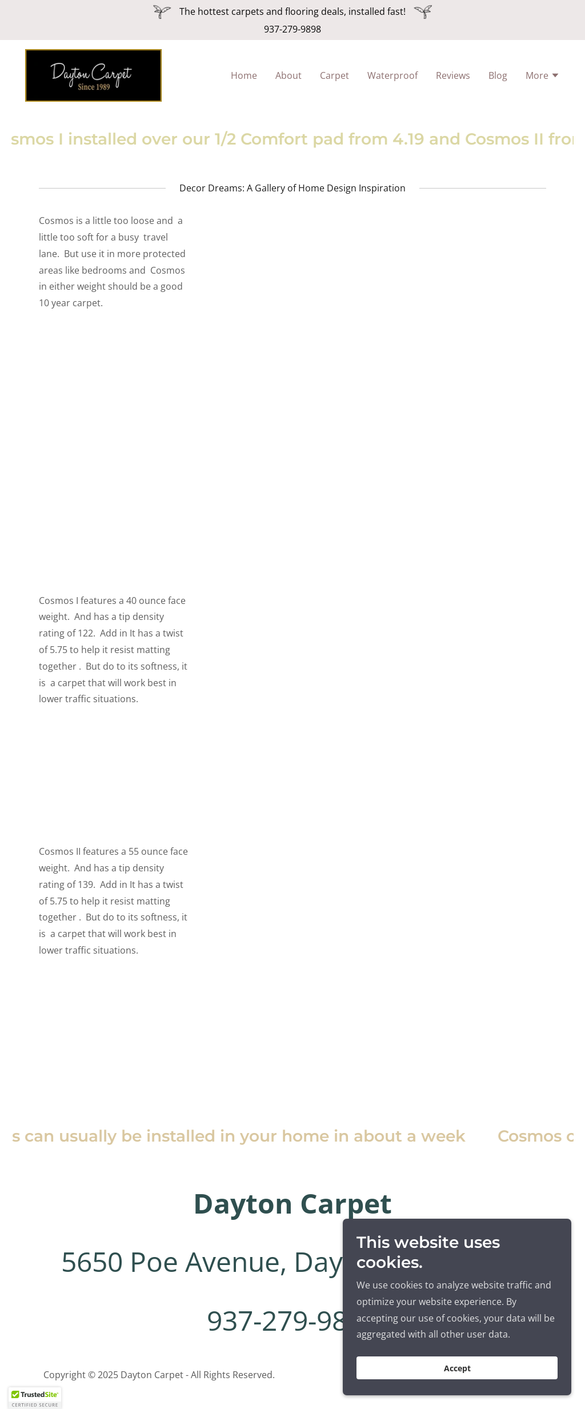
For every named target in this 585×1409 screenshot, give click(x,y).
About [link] (288, 77)
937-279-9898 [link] (292, 29)
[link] (99, 76)
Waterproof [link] (392, 77)
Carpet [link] (334, 77)
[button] (543, 79)
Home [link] (244, 77)
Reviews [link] (453, 77)
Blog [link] (497, 77)
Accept (457, 1368)
